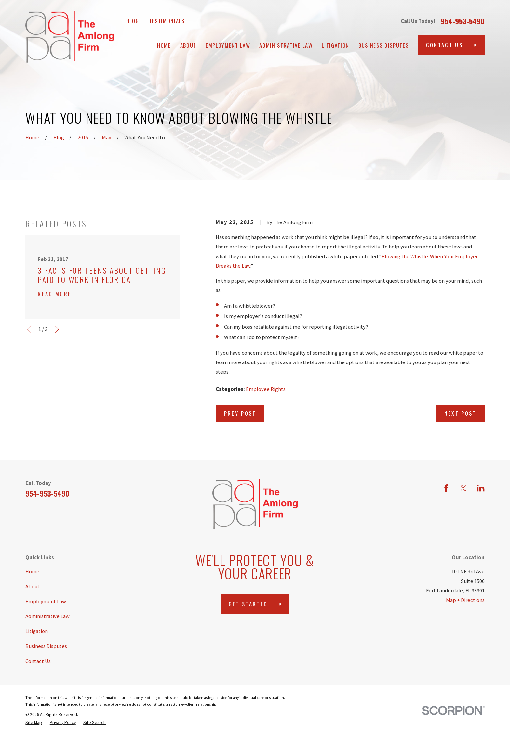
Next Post (460, 413)
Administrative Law (47, 616)
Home (32, 571)
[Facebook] (446, 488)
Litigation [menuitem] (335, 45)
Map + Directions (465, 600)
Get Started (255, 604)
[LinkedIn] (480, 488)
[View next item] (56, 329)
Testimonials (167, 21)
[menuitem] (33, 722)
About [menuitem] (188, 45)
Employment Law (45, 601)
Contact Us (451, 45)
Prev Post (240, 413)
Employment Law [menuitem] (228, 45)
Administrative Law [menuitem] (286, 45)
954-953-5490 (463, 21)
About (32, 586)
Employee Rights (266, 389)
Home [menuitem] (164, 45)
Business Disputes (46, 646)
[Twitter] (463, 488)
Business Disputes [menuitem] (383, 45)
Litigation (36, 631)
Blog (133, 21)
